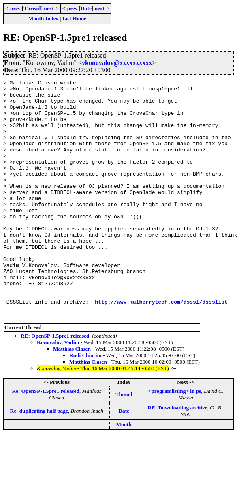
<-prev (13, 8)
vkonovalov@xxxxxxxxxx (117, 62)
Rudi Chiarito (85, 403)
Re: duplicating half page (39, 458)
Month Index (43, 18)
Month (124, 472)
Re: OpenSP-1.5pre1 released (45, 438)
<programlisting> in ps (174, 438)
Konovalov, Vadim (58, 390)
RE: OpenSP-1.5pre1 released (55, 383)
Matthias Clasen (72, 396)
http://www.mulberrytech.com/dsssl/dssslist (161, 346)
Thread (32, 8)
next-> (51, 8)
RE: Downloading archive (177, 455)
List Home (74, 18)
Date (86, 8)
